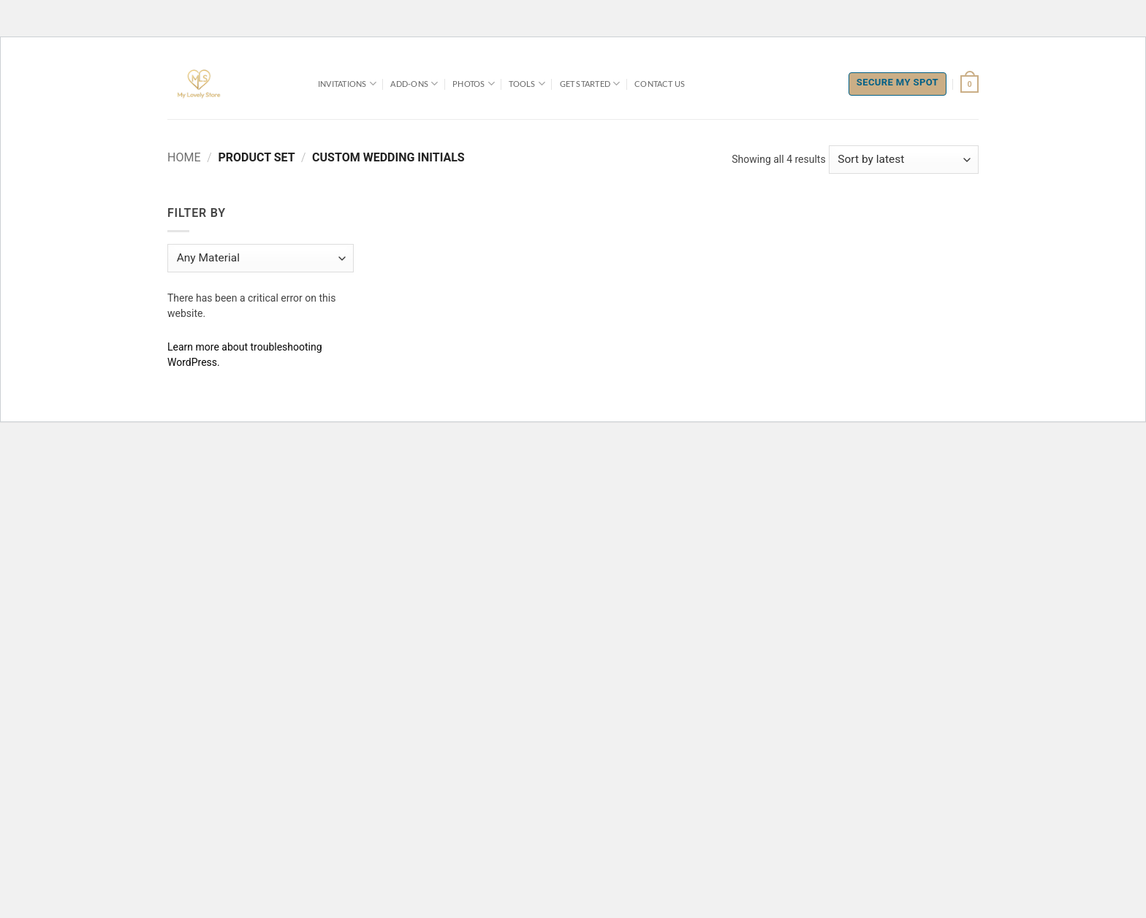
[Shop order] (904, 159)
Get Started (590, 84)
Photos (473, 84)
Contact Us (659, 83)
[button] (969, 83)
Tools (527, 84)
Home (183, 157)
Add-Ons (414, 84)
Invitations (347, 84)
